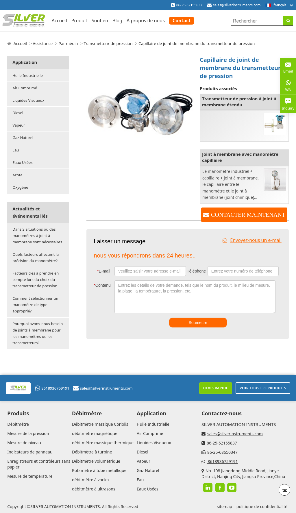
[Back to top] (284, 490)
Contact (181, 20)
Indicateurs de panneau (29, 452)
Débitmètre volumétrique (96, 461)
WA (288, 85)
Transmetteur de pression (108, 43)
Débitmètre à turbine (92, 452)
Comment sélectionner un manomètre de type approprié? (35, 305)
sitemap (224, 506)
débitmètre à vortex (91, 479)
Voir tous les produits (263, 388)
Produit (79, 20)
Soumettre (198, 322)
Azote (17, 174)
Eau (15, 150)
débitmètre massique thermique (103, 442)
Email (288, 67)
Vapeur (18, 125)
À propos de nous (146, 20)
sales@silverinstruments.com (237, 5)
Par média (68, 43)
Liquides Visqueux (28, 100)
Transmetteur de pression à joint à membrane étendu (239, 102)
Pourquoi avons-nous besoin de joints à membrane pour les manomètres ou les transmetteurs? (37, 333)
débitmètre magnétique (94, 433)
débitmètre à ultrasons (93, 489)
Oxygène (20, 187)
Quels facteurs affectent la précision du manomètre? (35, 257)
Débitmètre (18, 424)
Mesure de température (29, 476)
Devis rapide (215, 388)
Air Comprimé (24, 87)
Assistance (43, 43)
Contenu (102, 285)
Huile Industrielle (27, 75)
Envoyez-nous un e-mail (252, 240)
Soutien (100, 20)
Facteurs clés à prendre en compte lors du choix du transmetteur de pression (35, 279)
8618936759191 (52, 388)
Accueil (59, 20)
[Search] (288, 20)
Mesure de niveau (24, 442)
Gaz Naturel (22, 137)
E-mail (103, 271)
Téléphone (196, 271)
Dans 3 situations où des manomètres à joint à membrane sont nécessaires (37, 236)
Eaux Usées (22, 162)
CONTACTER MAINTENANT (248, 215)
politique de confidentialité (261, 506)
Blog (117, 20)
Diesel (17, 112)
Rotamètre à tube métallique (99, 470)
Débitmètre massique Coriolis (100, 424)
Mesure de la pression (28, 433)
